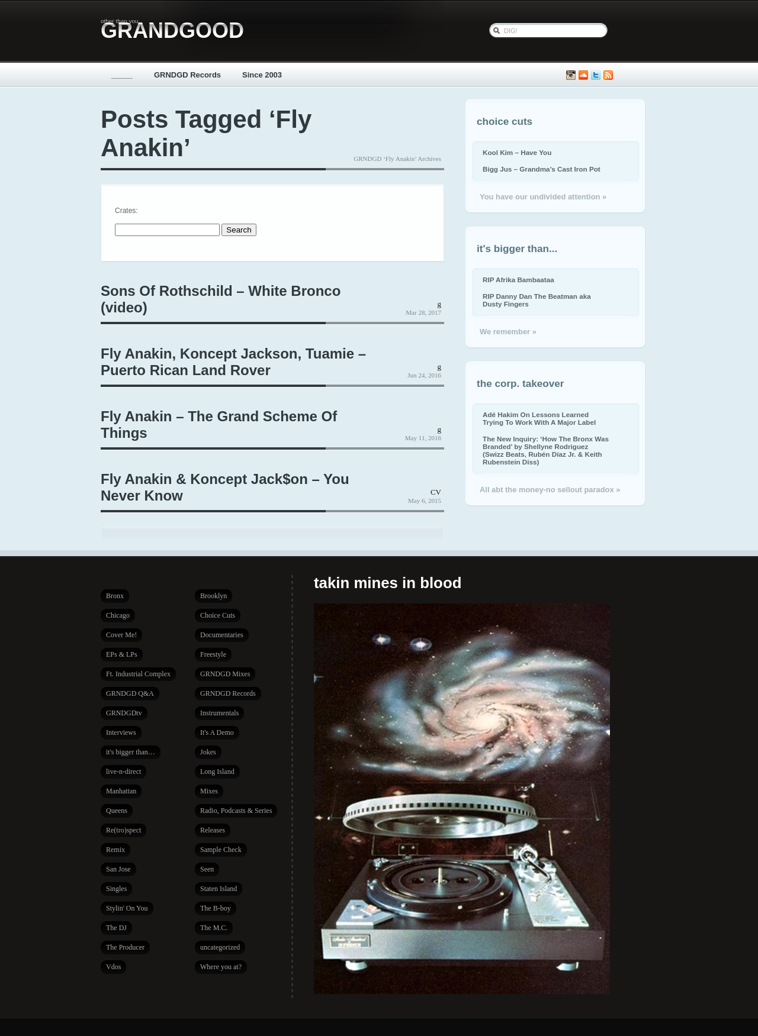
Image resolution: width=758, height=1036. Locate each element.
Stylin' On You (127, 908)
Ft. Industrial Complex (138, 674)
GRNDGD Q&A (130, 693)
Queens (116, 810)
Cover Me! (121, 635)
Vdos (113, 967)
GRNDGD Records (187, 74)
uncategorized (220, 947)
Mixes (209, 791)
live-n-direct (123, 771)
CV (436, 492)
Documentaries (221, 635)
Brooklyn (213, 596)
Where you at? (221, 967)
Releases (212, 830)
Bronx (115, 596)
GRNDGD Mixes (225, 674)
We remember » (508, 331)
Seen (207, 869)
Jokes (208, 752)
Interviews (121, 732)
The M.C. (213, 928)
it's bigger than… (130, 752)
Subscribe (608, 75)
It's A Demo (217, 732)
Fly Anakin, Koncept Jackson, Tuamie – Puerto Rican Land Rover (233, 362)
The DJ (116, 928)
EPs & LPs (121, 654)
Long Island (217, 771)
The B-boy (215, 908)
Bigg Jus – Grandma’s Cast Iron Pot (541, 169)
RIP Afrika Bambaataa (518, 279)
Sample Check (221, 849)
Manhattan (121, 791)
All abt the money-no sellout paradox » (550, 489)
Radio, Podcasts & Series (236, 810)
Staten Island (218, 889)
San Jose (118, 869)
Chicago (118, 615)
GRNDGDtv (124, 713)
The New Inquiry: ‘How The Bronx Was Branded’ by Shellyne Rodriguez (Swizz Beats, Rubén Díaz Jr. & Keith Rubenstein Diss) (546, 450)
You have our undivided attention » (543, 196)
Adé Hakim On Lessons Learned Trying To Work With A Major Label (539, 418)
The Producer (125, 947)
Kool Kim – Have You (517, 152)
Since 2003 (262, 74)
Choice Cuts (217, 615)
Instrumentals (219, 713)
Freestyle (213, 654)
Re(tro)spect (123, 830)
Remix (115, 849)
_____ (122, 74)
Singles (116, 889)
